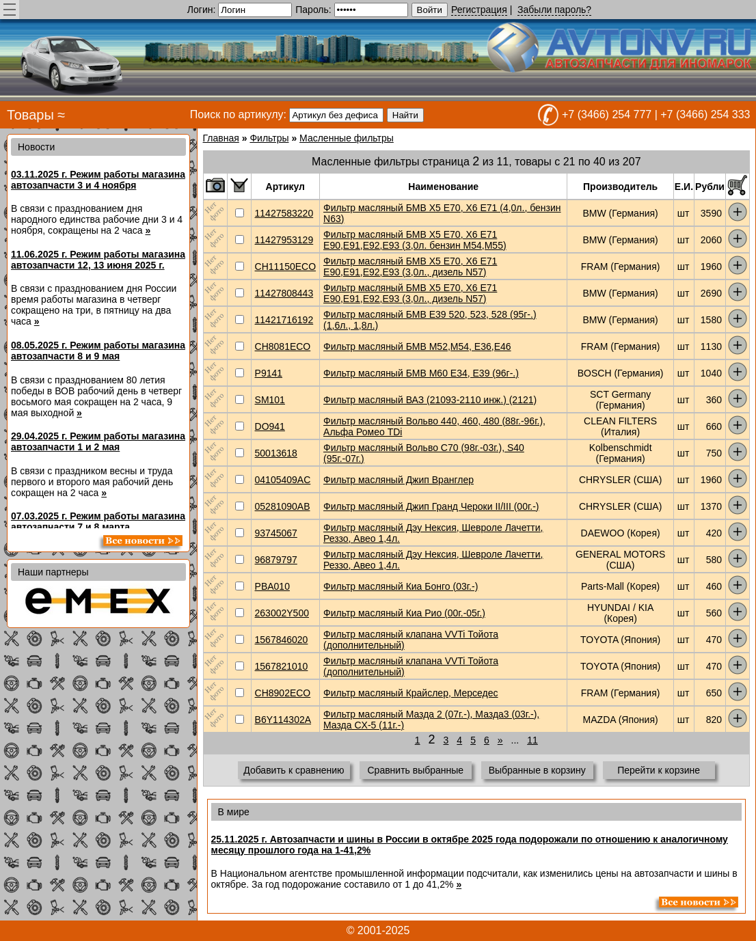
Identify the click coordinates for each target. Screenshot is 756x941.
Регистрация (479, 9)
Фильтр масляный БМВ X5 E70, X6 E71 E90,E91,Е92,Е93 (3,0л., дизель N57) (410, 266)
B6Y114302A (283, 719)
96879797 (276, 559)
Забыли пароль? (554, 9)
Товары (30, 114)
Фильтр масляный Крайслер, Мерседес (410, 692)
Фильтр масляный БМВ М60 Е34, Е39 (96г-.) (421, 373)
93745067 (276, 533)
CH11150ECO (285, 266)
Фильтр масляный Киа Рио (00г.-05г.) (404, 613)
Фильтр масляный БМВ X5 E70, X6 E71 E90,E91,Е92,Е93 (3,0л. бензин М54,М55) (415, 240)
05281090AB (282, 506)
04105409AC (283, 479)
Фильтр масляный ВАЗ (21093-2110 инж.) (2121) (430, 399)
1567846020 (281, 639)
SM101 (270, 399)
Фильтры (268, 138)
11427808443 (284, 293)
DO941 (270, 426)
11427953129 (284, 239)
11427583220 (284, 213)
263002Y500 (282, 613)
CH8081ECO (283, 346)
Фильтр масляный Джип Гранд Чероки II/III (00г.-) (431, 506)
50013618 (276, 453)
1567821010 (281, 666)
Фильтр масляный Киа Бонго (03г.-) (400, 586)
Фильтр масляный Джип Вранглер (398, 479)
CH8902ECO (283, 692)
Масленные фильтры (346, 138)
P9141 (268, 373)
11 (532, 740)
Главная (221, 138)
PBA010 (272, 586)
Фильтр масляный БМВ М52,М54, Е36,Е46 (417, 346)
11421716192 (284, 319)
